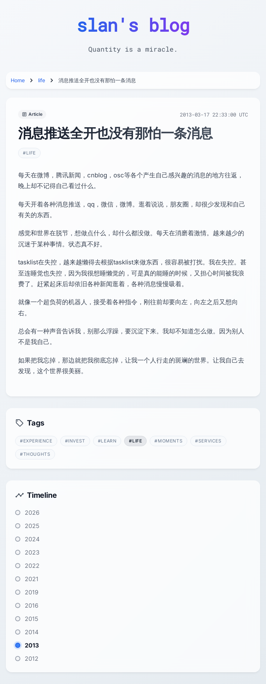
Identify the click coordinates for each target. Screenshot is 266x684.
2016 (31, 605)
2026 (32, 512)
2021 (31, 579)
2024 (32, 539)
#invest (75, 441)
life (41, 80)
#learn (107, 441)
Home (18, 80)
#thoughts (35, 454)
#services (208, 441)
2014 (31, 632)
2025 (32, 526)
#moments (168, 441)
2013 (32, 645)
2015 (31, 618)
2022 (32, 565)
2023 (32, 552)
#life (29, 153)
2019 (31, 592)
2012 (31, 658)
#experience (36, 441)
